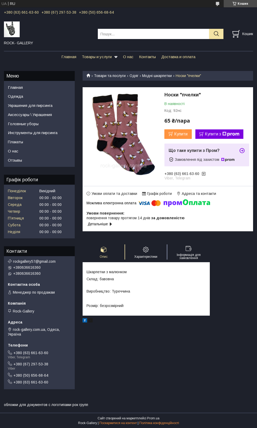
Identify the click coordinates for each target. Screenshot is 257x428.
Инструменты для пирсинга (32, 132)
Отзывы (15, 160)
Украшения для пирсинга (30, 105)
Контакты (147, 56)
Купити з (222, 134)
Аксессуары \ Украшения (30, 114)
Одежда (15, 96)
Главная (68, 56)
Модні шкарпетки (157, 76)
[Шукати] (216, 34)
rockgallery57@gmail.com (34, 261)
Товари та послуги (110, 76)
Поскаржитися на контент (118, 423)
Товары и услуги (97, 56)
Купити (181, 134)
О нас (128, 56)
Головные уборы (23, 124)
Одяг (134, 76)
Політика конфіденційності (159, 423)
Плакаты (15, 142)
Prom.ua (153, 418)
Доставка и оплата (178, 56)
